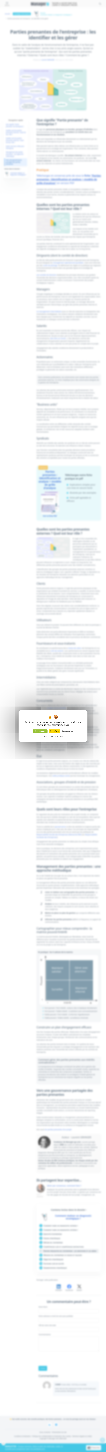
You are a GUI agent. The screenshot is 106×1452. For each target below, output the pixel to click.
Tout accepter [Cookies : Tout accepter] (40, 731)
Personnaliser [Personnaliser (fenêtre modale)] (67, 731)
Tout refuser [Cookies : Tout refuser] (54, 731)
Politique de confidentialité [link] (53, 736)
